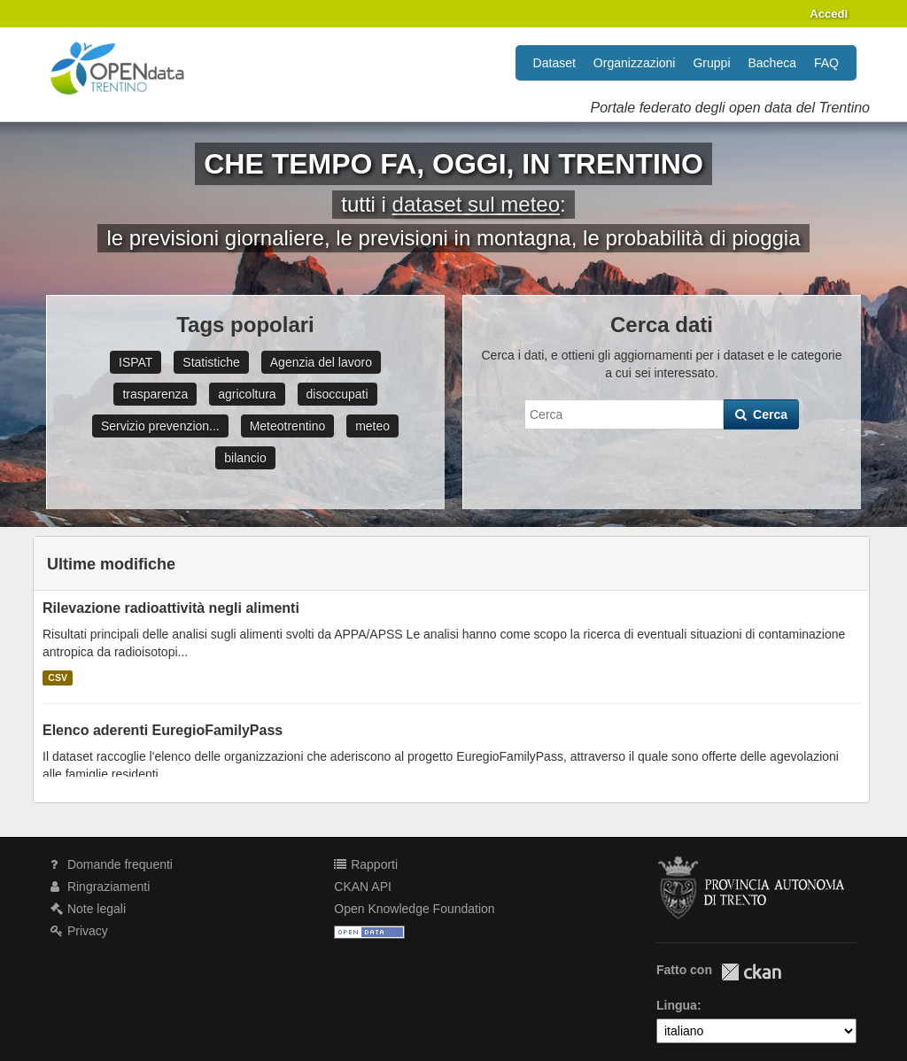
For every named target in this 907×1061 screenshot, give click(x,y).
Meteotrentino (288, 426)
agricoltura (246, 394)
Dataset (554, 63)
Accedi (829, 13)
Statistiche (211, 362)
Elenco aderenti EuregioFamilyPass (163, 730)
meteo (372, 426)
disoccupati (337, 394)
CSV (57, 677)
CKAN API (362, 886)
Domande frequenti (111, 864)
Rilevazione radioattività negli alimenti (171, 608)
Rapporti (366, 864)
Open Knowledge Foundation (414, 909)
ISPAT (135, 362)
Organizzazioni (634, 63)
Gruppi (711, 63)
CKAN (751, 972)
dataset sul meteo (476, 204)
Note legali (88, 909)
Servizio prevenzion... (160, 426)
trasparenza (155, 394)
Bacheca (772, 63)
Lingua (676, 1005)
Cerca (761, 414)
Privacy (79, 931)
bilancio (245, 458)
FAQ (826, 63)
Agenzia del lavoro (321, 362)
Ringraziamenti (100, 886)
